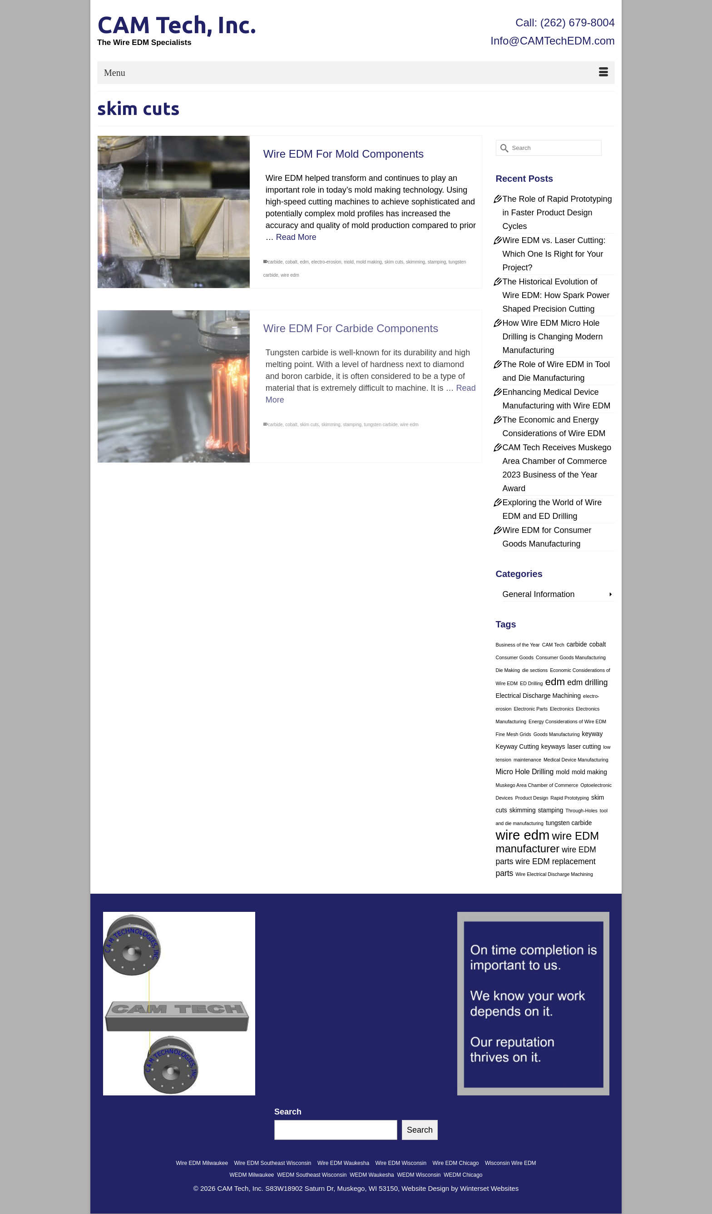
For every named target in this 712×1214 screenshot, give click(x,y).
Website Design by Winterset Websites (460, 1188)
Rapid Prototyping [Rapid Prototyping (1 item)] (569, 798)
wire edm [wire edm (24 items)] (523, 834)
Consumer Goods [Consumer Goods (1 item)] (515, 657)
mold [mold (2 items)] (562, 772)
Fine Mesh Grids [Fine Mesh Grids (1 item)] (513, 734)
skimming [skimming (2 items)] (522, 810)
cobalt (291, 261)
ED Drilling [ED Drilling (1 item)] (531, 683)
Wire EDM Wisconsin (400, 1163)
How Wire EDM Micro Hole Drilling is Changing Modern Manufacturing (553, 336)
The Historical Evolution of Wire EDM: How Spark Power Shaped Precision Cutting (556, 295)
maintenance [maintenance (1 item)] (527, 759)
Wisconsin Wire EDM (510, 1163)
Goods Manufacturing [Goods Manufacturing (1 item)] (557, 734)
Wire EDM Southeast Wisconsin (272, 1163)
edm (304, 261)
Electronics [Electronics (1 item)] (562, 708)
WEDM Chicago (463, 1175)
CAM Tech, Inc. (176, 24)
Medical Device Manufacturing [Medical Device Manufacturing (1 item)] (576, 759)
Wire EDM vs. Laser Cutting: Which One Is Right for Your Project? (554, 254)
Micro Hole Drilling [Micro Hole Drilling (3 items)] (525, 772)
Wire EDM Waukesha (343, 1163)
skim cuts (394, 261)
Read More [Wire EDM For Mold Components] (296, 237)
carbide (275, 261)
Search (288, 1111)
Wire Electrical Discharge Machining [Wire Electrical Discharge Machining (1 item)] (554, 874)
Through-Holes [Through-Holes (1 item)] (581, 810)
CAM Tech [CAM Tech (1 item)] (553, 644)
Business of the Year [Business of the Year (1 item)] (518, 644)
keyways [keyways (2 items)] (553, 746)
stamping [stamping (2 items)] (551, 810)
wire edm (290, 275)
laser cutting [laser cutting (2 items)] (584, 746)
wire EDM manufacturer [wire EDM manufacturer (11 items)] (547, 842)
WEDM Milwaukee (251, 1175)
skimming (415, 261)
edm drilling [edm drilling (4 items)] (587, 682)
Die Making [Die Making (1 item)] (508, 670)
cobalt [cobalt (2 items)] (597, 644)
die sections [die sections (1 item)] (535, 670)
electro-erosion (326, 261)
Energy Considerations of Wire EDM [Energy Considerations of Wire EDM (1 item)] (567, 721)
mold (349, 261)
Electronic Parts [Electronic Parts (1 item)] (531, 708)
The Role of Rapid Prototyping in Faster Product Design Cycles (557, 212)
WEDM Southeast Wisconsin (311, 1175)
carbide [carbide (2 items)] (577, 644)
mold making (369, 261)
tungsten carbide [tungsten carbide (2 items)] (569, 823)
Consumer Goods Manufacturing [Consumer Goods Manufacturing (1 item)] (571, 657)
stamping (437, 261)
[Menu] (356, 72)
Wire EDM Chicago (456, 1163)
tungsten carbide (381, 430)
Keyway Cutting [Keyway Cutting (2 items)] (517, 746)
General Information (539, 594)
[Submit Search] (502, 148)
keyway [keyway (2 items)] (592, 734)
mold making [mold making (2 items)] (589, 772)
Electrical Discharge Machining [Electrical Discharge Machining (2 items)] (538, 695)
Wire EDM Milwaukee (202, 1163)
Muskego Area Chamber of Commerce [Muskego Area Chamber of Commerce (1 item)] (537, 785)
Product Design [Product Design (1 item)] (531, 798)
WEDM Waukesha (372, 1175)
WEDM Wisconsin (418, 1175)
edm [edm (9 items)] (555, 681)
